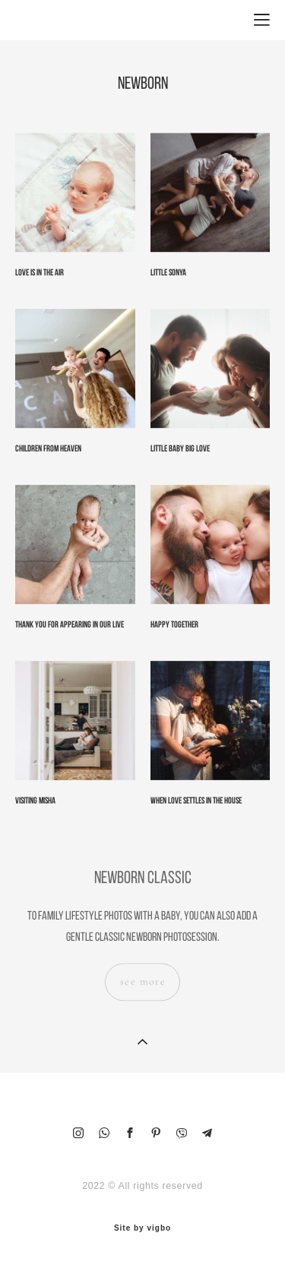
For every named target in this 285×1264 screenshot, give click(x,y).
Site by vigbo (142, 1228)
